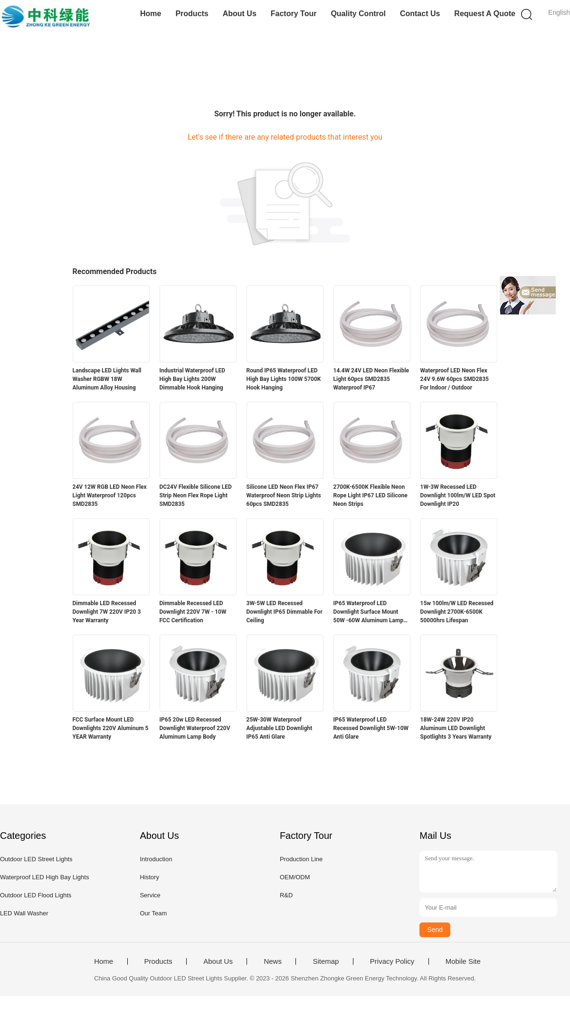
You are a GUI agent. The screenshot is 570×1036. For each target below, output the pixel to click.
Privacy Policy (392, 961)
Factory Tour (294, 14)
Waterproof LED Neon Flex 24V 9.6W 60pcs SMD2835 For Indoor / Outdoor (454, 379)
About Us (239, 14)
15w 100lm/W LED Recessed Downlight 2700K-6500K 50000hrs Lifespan (457, 612)
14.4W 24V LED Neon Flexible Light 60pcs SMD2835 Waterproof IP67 (371, 379)
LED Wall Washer (24, 913)
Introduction (156, 859)
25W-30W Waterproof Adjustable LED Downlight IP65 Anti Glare (280, 728)
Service (150, 895)
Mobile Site (463, 961)
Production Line (301, 859)
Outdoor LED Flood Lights (35, 895)
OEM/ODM (295, 877)
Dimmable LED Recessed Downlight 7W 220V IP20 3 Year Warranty (107, 612)
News (273, 961)
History (149, 877)
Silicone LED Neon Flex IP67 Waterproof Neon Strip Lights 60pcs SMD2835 (284, 495)
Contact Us (420, 14)
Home (150, 14)
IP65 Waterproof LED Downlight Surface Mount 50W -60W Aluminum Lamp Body (368, 612)
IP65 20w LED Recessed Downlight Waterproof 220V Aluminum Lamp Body (195, 728)
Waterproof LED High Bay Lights (44, 877)
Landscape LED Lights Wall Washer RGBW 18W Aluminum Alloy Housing (107, 379)
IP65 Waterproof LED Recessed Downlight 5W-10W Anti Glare (371, 728)
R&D (286, 895)
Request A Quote (484, 14)
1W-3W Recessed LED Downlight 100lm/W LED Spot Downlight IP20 (457, 495)
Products (191, 14)
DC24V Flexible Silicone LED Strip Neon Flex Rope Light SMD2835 (196, 495)
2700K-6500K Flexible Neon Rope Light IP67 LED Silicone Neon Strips (370, 495)
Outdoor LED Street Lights (36, 859)
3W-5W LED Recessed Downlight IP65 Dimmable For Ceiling (285, 612)
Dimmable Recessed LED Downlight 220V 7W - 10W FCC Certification (193, 612)
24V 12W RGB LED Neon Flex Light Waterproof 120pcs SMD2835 (110, 495)
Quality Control (358, 14)
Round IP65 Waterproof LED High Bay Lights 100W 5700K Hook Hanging (284, 379)
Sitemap (326, 961)
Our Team (153, 913)
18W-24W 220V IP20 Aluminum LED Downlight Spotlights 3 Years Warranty (456, 728)
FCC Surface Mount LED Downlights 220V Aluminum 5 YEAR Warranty (111, 728)
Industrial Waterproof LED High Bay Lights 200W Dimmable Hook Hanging (193, 379)
